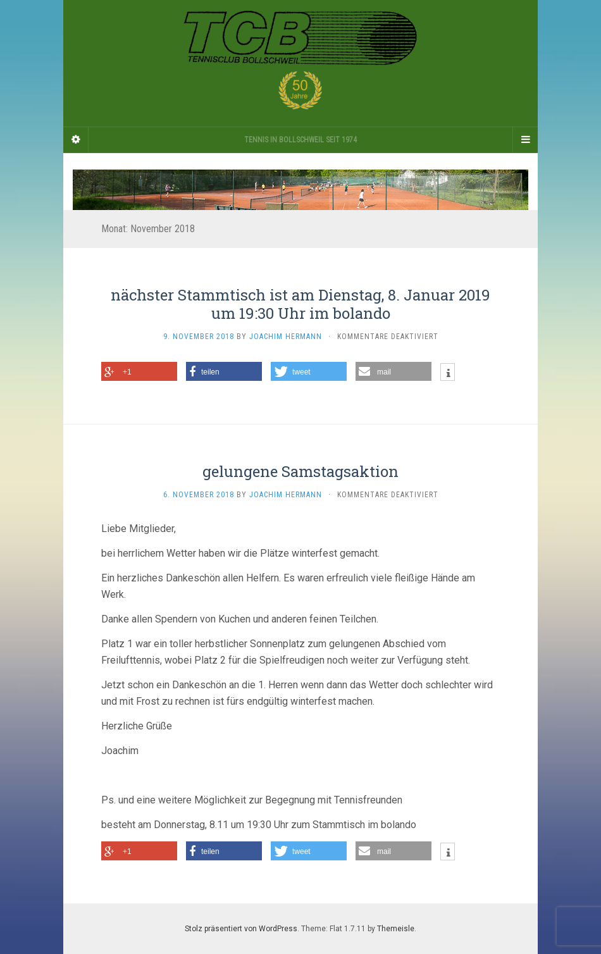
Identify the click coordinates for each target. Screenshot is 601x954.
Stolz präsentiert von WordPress (241, 928)
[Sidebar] (76, 139)
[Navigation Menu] (525, 139)
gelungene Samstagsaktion (300, 471)
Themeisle (395, 928)
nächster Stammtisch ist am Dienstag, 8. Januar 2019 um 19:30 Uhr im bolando (300, 304)
